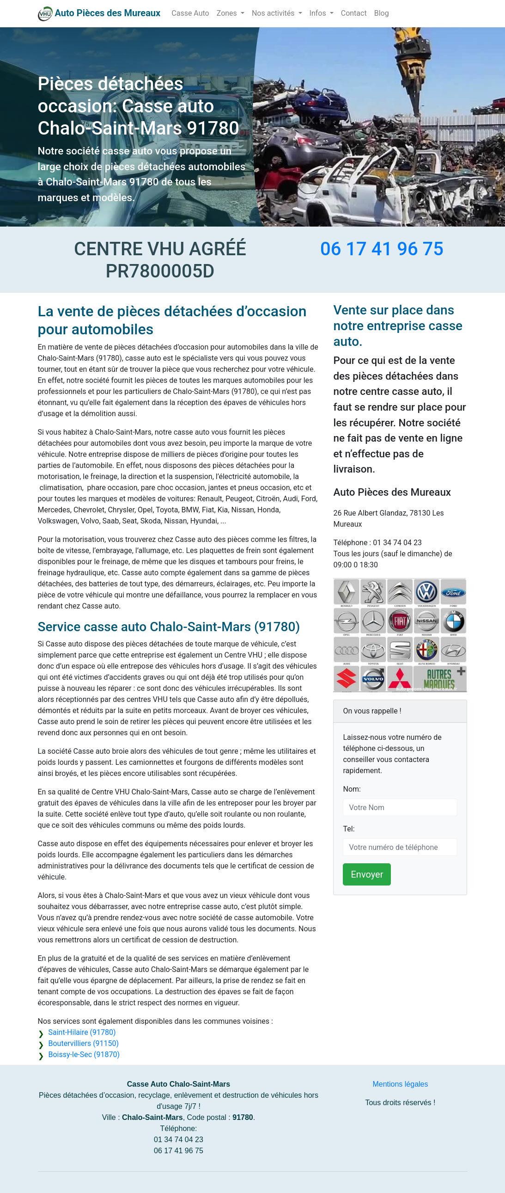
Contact (354, 13)
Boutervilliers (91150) (84, 1043)
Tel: (348, 828)
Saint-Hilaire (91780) (82, 1032)
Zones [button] (228, 13)
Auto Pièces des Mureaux (107, 12)
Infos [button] (319, 13)
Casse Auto (190, 13)
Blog (381, 13)
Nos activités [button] (274, 13)
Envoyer (367, 874)
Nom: (351, 789)
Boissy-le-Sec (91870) (84, 1054)
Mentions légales (400, 1084)
